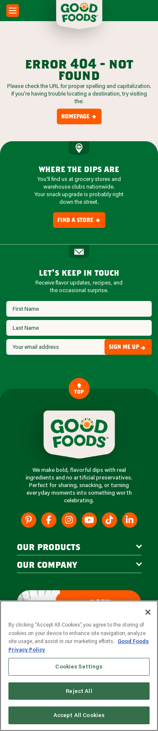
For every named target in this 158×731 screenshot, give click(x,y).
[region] (79, 665)
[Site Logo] (79, 435)
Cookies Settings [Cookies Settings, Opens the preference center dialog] (78, 666)
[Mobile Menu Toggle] (12, 10)
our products (48, 546)
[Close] (148, 612)
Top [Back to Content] (79, 388)
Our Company (47, 564)
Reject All (79, 690)
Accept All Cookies (79, 715)
